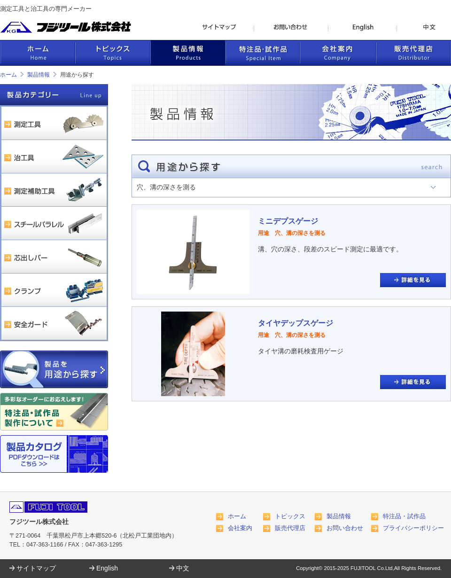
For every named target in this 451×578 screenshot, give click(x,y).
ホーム (8, 74)
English (107, 568)
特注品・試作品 (404, 516)
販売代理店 (290, 528)
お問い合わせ (345, 528)
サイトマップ (36, 568)
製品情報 (38, 74)
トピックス (290, 516)
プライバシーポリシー (413, 528)
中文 (182, 568)
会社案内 (240, 528)
